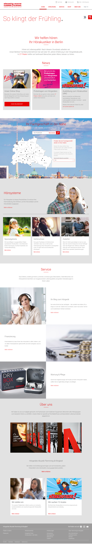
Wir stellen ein (18, 502)
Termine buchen (69, 2)
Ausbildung (71, 539)
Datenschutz (24, 542)
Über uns (77, 7)
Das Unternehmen (73, 533)
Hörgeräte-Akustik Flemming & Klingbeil (46, 461)
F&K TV (86, 7)
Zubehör (66, 239)
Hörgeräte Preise (29, 533)
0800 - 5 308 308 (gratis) (83, 2)
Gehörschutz (39, 239)
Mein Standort (52, 133)
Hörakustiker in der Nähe (31, 535)
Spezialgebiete (10, 239)
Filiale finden (59, 2)
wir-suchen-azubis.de (68, 106)
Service (61, 7)
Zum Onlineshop (17, 104)
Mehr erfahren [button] (8, 208)
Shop (69, 7)
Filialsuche (5, 533)
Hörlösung (52, 7)
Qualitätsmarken (73, 535)
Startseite (10, 542)
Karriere (71, 537)
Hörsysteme (12, 193)
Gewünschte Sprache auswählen (61, 158)
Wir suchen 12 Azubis (57, 502)
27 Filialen (23, 54)
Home (43, 7)
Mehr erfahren (7, 250)
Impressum (17, 542)
